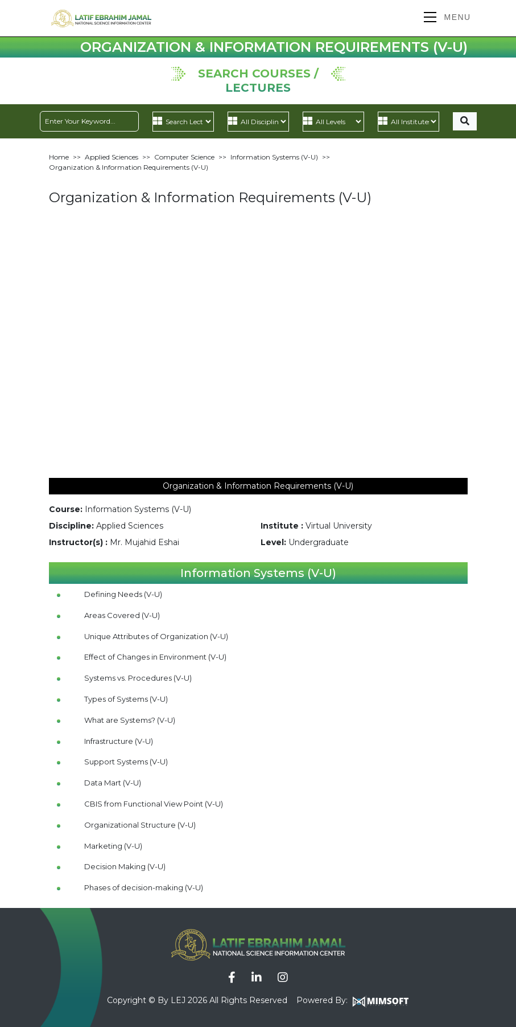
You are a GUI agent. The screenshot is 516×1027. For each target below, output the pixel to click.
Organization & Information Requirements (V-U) (128, 167)
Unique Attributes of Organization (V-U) (156, 636)
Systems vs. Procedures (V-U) (138, 677)
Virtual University (339, 526)
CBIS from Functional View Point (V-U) (153, 803)
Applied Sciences (111, 157)
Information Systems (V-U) (274, 157)
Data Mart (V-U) (112, 782)
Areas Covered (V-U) (122, 615)
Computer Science (184, 157)
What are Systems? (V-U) (129, 720)
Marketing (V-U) (113, 845)
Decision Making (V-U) (125, 866)
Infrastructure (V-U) (118, 741)
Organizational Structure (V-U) (140, 824)
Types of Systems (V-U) (126, 698)
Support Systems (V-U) (126, 761)
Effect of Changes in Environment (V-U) (155, 656)
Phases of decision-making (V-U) (143, 887)
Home (59, 157)
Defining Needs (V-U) (123, 594)
